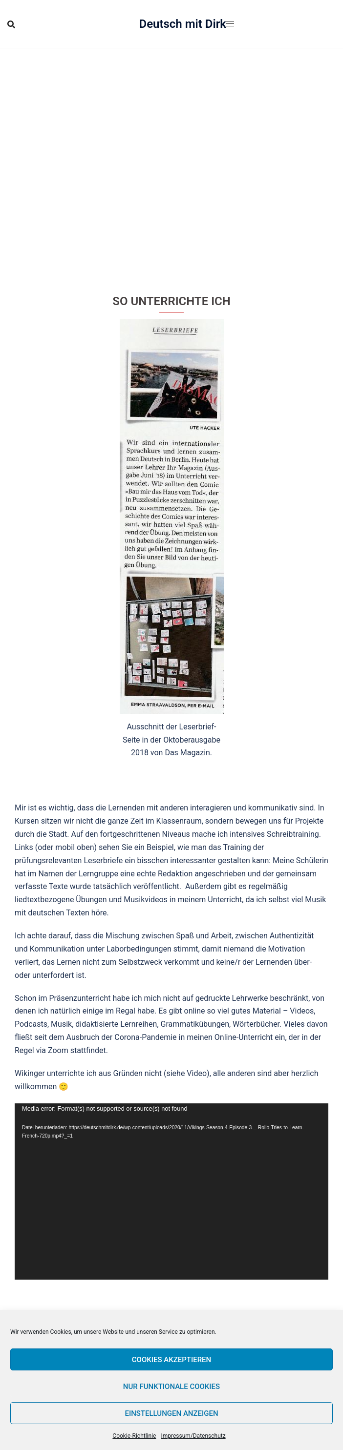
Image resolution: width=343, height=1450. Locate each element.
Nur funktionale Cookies (171, 1386)
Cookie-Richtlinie (134, 1435)
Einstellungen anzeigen (171, 1413)
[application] (171, 1191)
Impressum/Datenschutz (193, 1435)
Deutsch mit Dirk (183, 24)
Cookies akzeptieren (171, 1359)
